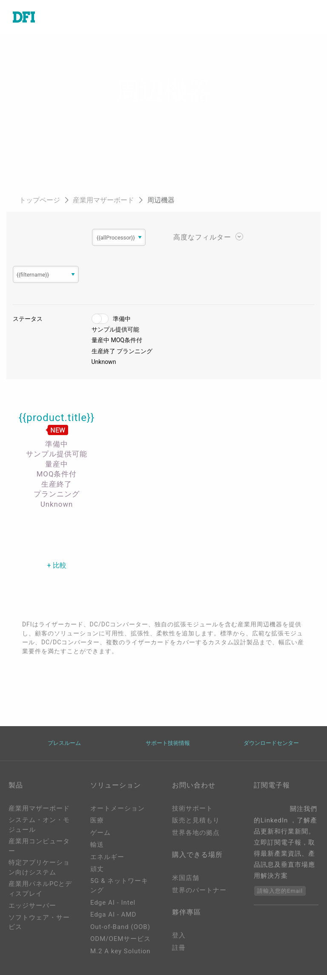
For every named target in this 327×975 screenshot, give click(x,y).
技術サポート (192, 808)
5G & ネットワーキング (119, 885)
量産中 (100, 340)
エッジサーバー (32, 905)
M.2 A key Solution (120, 951)
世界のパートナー (199, 890)
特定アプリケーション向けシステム (39, 867)
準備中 (122, 318)
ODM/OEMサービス (120, 939)
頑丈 (97, 869)
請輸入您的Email (280, 891)
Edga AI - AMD (113, 914)
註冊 (179, 948)
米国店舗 (185, 878)
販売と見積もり (196, 820)
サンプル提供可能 (115, 329)
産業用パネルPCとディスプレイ (40, 888)
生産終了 (103, 351)
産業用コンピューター (39, 846)
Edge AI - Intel (112, 902)
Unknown (104, 361)
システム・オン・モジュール (39, 825)
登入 (179, 935)
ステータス (28, 318)
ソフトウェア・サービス (39, 922)
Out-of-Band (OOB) (120, 927)
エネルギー (107, 857)
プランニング (134, 351)
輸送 (97, 844)
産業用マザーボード (104, 200)
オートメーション (117, 808)
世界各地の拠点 (196, 833)
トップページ (40, 200)
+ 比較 (56, 565)
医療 (97, 820)
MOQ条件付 (126, 340)
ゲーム (100, 833)
